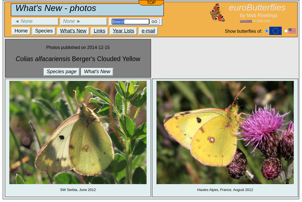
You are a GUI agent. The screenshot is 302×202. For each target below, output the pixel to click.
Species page (62, 71)
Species (44, 31)
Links (99, 31)
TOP (151, 2)
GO (154, 22)
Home (21, 31)
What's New (73, 31)
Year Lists (123, 31)
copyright (246, 21)
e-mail (148, 31)
